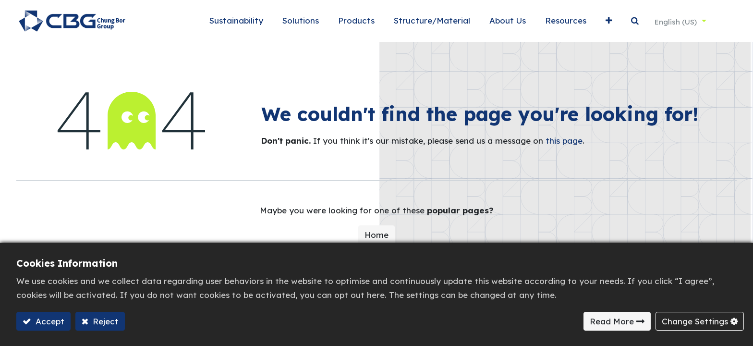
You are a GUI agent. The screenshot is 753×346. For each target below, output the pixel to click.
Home (376, 239)
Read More (612, 321)
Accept (48, 321)
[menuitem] (223, 23)
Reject (104, 321)
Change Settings (695, 321)
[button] (596, 23)
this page (564, 145)
